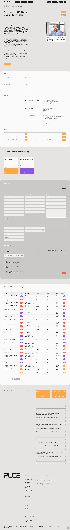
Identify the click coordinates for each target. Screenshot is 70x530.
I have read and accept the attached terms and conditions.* (13, 258)
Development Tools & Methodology (9, 9)
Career (49, 2)
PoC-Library (38, 501)
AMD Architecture (28, 479)
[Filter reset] (62, 293)
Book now (64, 136)
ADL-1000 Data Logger (29, 516)
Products (30, 2)
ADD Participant (8, 245)
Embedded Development (27, 486)
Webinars (48, 483)
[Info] (63, 296)
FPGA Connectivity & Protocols (29, 491)
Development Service (29, 501)
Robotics (27, 507)
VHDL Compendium (39, 483)
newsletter (6, 59)
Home (5, 5)
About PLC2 (55, 2)
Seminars (48, 482)
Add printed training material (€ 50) (37, 230)
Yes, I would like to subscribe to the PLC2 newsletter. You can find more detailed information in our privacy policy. (14, 266)
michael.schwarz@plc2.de (61, 39)
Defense (26, 505)
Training (17, 2)
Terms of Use (41, 526)
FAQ (58, 526)
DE (62, 188)
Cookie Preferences (23, 526)
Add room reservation (40, 227)
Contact (61, 2)
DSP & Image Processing (27, 488)
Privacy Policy (31, 526)
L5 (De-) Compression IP (29, 519)
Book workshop (8, 63)
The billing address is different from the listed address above (13, 218)
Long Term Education (50, 480)
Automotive (27, 504)
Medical (26, 508)
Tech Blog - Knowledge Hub (40, 485)
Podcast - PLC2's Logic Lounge (40, 481)
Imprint (49, 526)
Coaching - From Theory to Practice (39, 478)
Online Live (63, 15)
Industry (26, 502)
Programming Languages (27, 483)
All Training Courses (29, 477)
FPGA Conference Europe (49, 478)
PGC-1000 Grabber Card (29, 521)
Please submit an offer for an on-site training (57, 203)
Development (23, 2)
